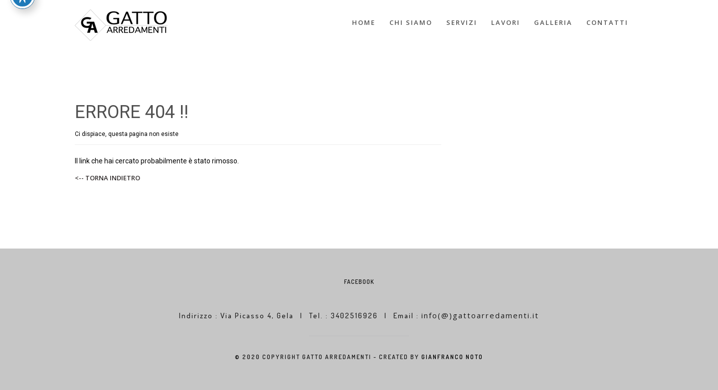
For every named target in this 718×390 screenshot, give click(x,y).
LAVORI (505, 22)
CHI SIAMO (410, 22)
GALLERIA (553, 22)
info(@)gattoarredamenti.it (480, 315)
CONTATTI (607, 22)
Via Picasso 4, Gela (257, 315)
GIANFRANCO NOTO (452, 357)
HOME (363, 22)
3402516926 (355, 315)
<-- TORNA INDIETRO (107, 177)
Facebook (359, 281)
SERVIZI (461, 22)
